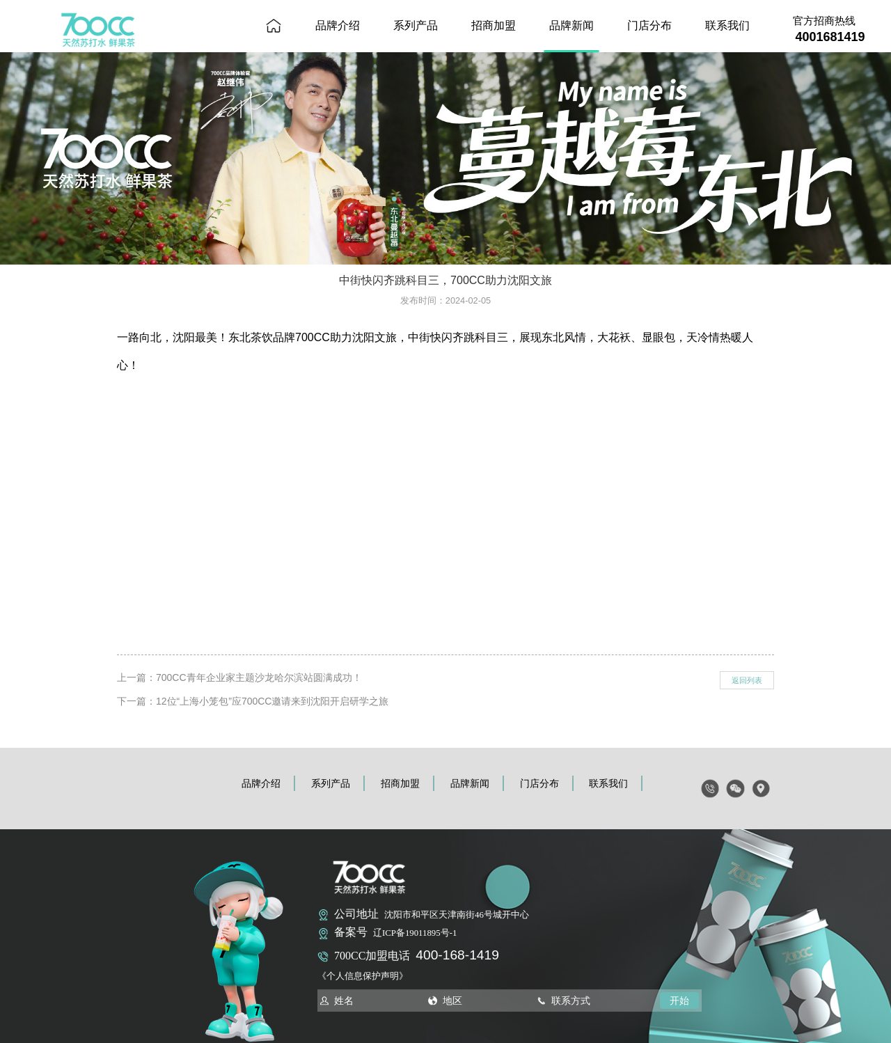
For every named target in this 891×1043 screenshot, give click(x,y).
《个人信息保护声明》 (362, 976)
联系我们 (727, 25)
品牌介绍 (337, 25)
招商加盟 (493, 25)
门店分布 (649, 25)
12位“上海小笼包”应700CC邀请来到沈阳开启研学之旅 (272, 701)
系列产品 (415, 25)
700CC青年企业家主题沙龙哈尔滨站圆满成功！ (259, 677)
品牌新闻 (571, 25)
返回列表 (747, 680)
